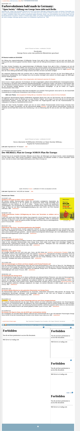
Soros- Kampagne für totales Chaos (12, 239)
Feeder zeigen (13, 321)
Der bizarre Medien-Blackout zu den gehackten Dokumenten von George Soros (25, 290)
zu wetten (68, 278)
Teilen (20, 0)
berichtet (43, 106)
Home (8, 0)
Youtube (30, 188)
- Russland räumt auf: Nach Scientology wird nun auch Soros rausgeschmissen (28, 300)
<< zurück (4, 0)
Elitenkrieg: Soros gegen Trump (11, 251)
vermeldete (12, 69)
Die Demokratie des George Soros (12, 275)
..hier (15, 146)
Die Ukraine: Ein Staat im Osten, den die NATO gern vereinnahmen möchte (24, 312)
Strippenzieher (42, 253)
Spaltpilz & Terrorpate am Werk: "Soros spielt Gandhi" (18, 199)
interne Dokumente (66, 281)
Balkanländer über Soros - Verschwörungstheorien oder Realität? (21, 227)
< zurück (4, 321)
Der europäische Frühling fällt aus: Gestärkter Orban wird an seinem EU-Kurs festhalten (41, 95)
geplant (69, 69)
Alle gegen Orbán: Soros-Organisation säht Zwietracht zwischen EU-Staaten (34, 79)
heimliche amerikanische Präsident (58, 252)
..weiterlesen (15, 208)
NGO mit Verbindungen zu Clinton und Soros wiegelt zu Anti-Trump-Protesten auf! (26, 264)
